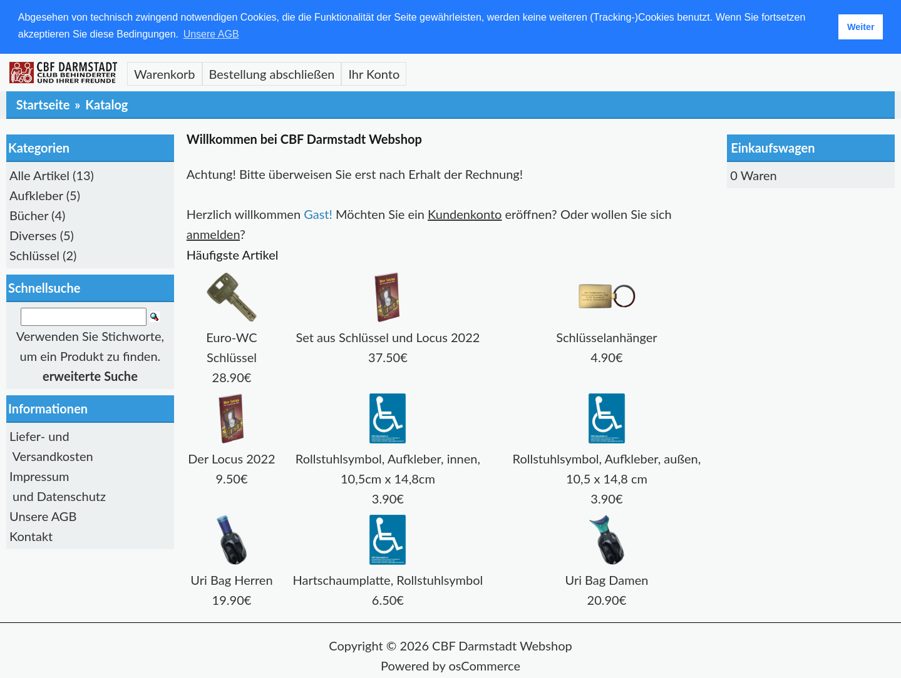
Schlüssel (34, 254)
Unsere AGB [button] (211, 34)
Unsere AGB (42, 516)
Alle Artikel (39, 174)
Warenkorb (164, 73)
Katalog (106, 103)
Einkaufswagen (773, 146)
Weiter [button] (861, 27)
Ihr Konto (373, 73)
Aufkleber (36, 194)
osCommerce (484, 664)
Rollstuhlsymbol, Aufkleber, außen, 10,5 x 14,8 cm (607, 457)
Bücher (28, 214)
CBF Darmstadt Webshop (502, 644)
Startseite (43, 103)
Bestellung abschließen (272, 73)
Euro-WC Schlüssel (231, 336)
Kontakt (31, 536)
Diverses (33, 234)
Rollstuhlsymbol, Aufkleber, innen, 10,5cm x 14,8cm (388, 457)
